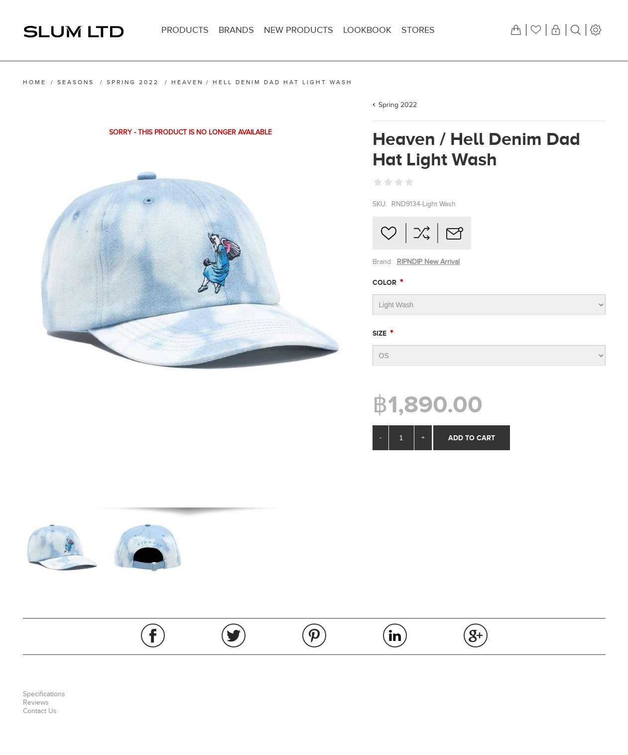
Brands (236, 30)
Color (385, 282)
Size (380, 333)
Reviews (36, 702)
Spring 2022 (397, 105)
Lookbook (367, 30)
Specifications (44, 694)
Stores (418, 30)
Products (185, 30)
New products (298, 30)
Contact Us (40, 711)
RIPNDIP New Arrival (428, 261)
